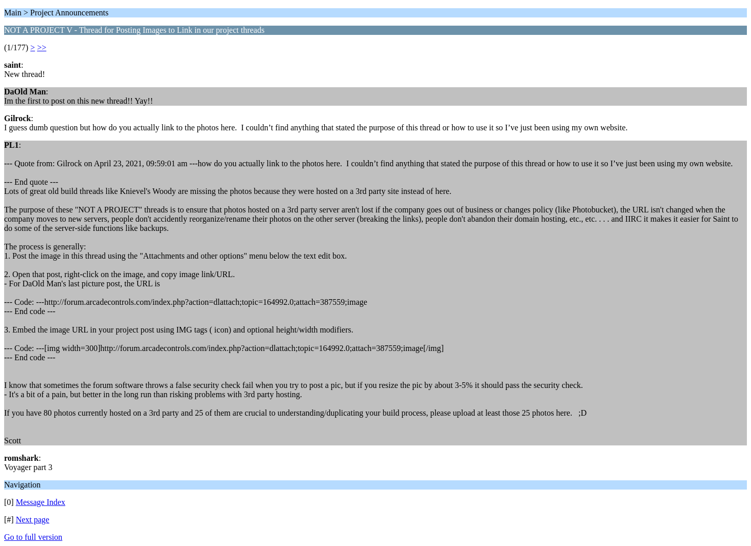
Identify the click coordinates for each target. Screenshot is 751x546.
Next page (32, 519)
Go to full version (33, 537)
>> (41, 47)
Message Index (40, 502)
